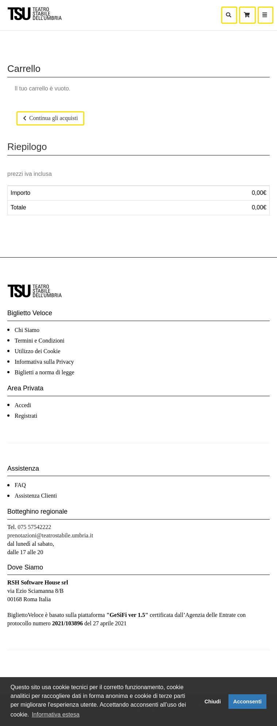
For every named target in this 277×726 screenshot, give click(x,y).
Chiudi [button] (212, 701)
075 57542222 (34, 527)
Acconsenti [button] (247, 701)
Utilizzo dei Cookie (37, 351)
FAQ (20, 485)
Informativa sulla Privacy (44, 362)
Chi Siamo (27, 330)
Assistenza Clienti (36, 496)
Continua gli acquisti (50, 118)
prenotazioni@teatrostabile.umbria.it (50, 535)
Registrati (26, 416)
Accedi (23, 405)
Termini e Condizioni (40, 340)
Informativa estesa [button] (56, 714)
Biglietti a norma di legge (44, 372)
